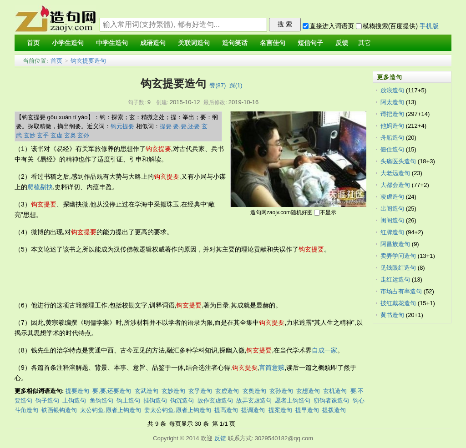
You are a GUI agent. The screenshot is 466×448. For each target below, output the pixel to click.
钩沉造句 (182, 400)
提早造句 (307, 410)
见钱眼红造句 (398, 267)
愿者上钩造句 (292, 400)
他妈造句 (392, 125)
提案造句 (280, 410)
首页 (56, 60)
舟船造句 (392, 137)
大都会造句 (395, 184)
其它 (364, 43)
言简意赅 (271, 367)
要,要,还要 (186, 126)
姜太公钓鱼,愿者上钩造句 (177, 410)
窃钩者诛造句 (331, 400)
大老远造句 (395, 173)
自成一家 (324, 350)
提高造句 (226, 410)
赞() (217, 85)
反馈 (220, 438)
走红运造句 (395, 279)
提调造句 (253, 410)
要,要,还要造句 (111, 391)
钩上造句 (128, 400)
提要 (166, 126)
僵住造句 (392, 149)
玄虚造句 (227, 391)
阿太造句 (392, 102)
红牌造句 (392, 232)
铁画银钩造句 (59, 410)
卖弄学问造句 (398, 255)
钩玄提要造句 (88, 60)
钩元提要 (122, 126)
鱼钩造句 (101, 400)
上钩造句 (74, 400)
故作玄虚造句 (215, 400)
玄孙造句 (281, 391)
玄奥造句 (254, 391)
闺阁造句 (392, 220)
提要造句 (77, 391)
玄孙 (83, 135)
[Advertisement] (180, 277)
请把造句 (392, 114)
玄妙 (29, 135)
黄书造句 (392, 315)
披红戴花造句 (398, 303)
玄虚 (56, 135)
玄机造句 (335, 391)
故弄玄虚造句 (254, 400)
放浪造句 (392, 90)
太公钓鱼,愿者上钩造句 (110, 410)
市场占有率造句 (401, 291)
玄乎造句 (200, 391)
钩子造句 (47, 400)
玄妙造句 (173, 391)
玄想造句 (308, 391)
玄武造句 (146, 391)
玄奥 (70, 135)
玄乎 (43, 135)
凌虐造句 (392, 196)
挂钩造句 (155, 400)
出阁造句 (392, 208)
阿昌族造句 (395, 244)
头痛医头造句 (398, 161)
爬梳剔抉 (40, 187)
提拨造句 (334, 410)
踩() (236, 85)
